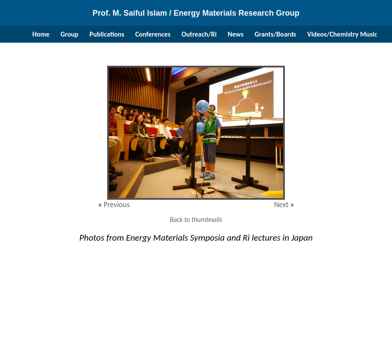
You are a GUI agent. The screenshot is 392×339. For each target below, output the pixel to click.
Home (40, 34)
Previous (117, 204)
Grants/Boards (275, 34)
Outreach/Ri (199, 34)
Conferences (153, 34)
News (235, 34)
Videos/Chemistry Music (342, 34)
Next (281, 204)
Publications (106, 34)
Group (69, 34)
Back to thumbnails (196, 219)
